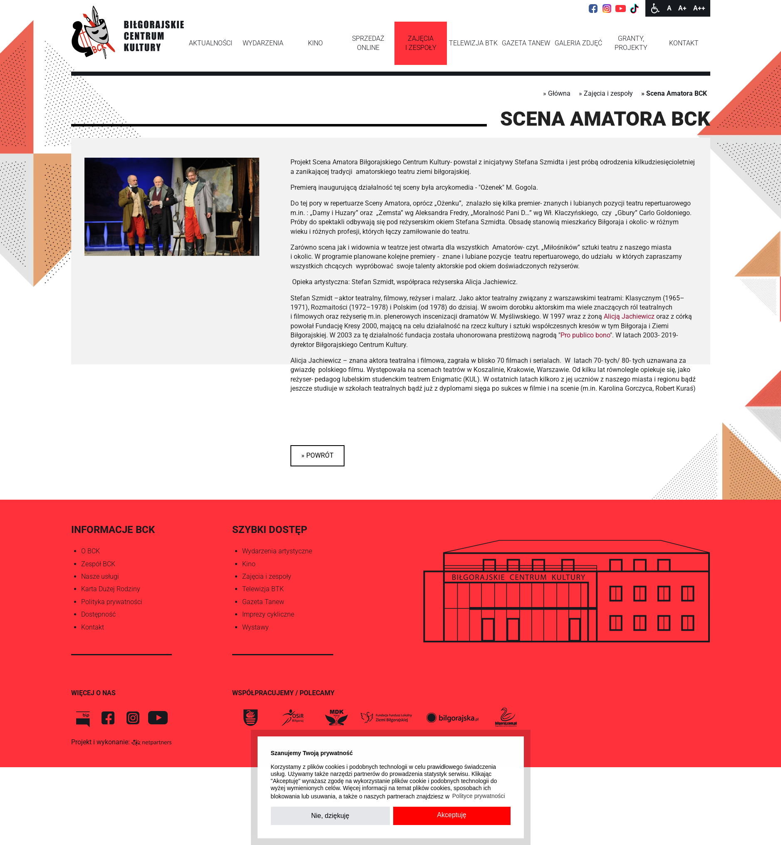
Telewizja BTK (263, 589)
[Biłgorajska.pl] (452, 718)
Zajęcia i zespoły (266, 576)
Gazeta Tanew (263, 602)
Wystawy (255, 627)
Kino (248, 564)
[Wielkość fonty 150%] (682, 8)
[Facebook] (593, 8)
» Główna (556, 93)
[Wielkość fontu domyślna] (669, 8)
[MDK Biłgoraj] (336, 718)
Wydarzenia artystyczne (277, 551)
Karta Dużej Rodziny (110, 589)
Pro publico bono (585, 335)
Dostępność (98, 614)
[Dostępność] (655, 8)
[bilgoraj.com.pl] (505, 718)
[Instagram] (607, 8)
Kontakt (92, 627)
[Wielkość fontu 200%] (699, 8)
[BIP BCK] (83, 718)
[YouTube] (620, 8)
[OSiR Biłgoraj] (292, 718)
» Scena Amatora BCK (674, 93)
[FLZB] (386, 718)
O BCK (90, 551)
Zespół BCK (98, 564)
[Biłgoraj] (250, 718)
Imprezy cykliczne (268, 614)
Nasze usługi (100, 576)
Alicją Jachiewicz (629, 316)
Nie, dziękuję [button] (330, 815)
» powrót (317, 455)
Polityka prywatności (111, 602)
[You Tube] (158, 718)
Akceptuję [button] (451, 814)
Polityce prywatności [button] (478, 796)
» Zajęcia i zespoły (606, 93)
